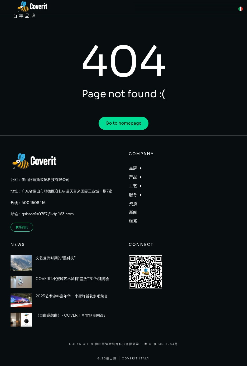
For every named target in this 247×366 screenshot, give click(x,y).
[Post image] (21, 263)
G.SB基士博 (106, 358)
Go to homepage (123, 123)
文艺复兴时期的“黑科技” (56, 258)
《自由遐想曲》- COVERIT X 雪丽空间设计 (71, 315)
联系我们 (22, 227)
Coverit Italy (136, 358)
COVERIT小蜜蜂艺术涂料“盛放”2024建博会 (72, 278)
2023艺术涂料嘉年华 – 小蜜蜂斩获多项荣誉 (72, 296)
